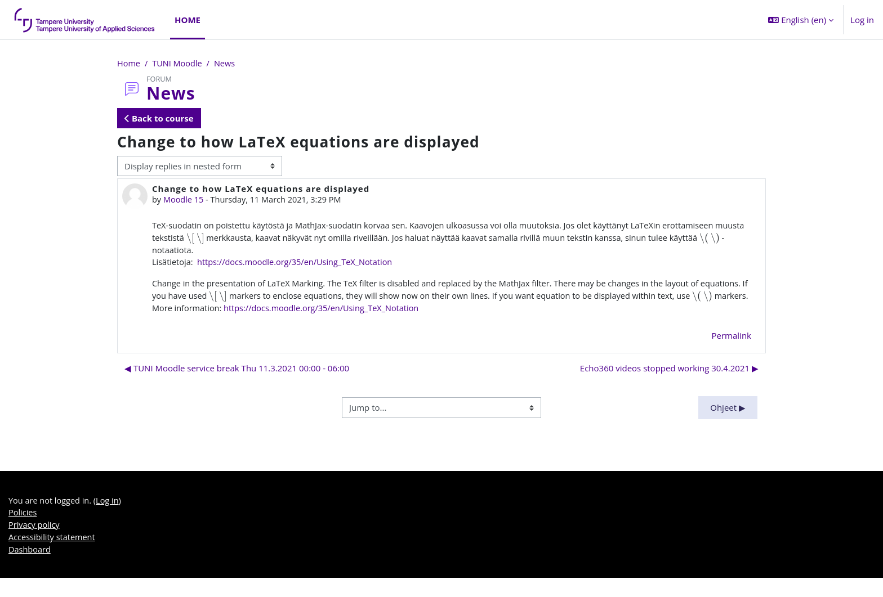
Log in (862, 19)
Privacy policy (34, 543)
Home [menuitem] (187, 19)
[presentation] (229, 239)
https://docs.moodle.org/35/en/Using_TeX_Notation (300, 264)
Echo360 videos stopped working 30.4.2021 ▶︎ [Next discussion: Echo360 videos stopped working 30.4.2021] (669, 384)
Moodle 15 (185, 200)
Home (129, 63)
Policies (23, 530)
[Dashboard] (85, 19)
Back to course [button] (159, 118)
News (228, 63)
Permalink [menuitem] (731, 352)
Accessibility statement (53, 556)
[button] (801, 19)
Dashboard (30, 568)
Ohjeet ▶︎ (728, 424)
